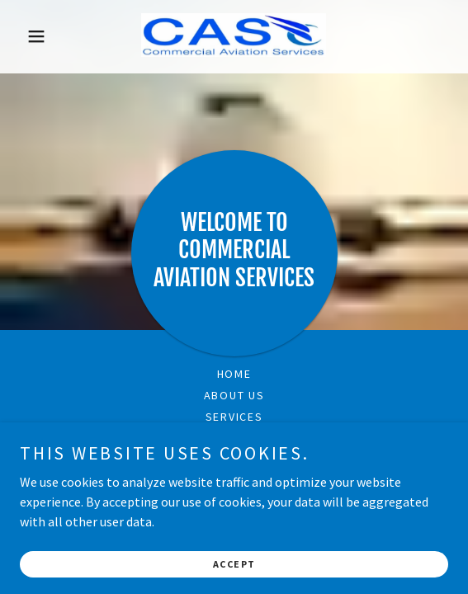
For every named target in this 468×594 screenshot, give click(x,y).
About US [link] (234, 395)
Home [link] (234, 373)
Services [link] (234, 416)
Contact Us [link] (234, 438)
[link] (233, 36)
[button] (52, 36)
